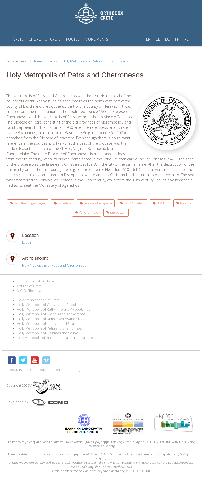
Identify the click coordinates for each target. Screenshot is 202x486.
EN (148, 39)
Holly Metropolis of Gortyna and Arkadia (47, 304)
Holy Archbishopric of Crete (38, 300)
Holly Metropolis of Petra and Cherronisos (49, 328)
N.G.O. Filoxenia (29, 290)
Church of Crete (29, 286)
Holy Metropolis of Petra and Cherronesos (95, 61)
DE (167, 39)
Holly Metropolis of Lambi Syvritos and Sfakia (51, 319)
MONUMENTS (96, 39)
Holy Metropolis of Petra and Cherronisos (54, 265)
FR (177, 39)
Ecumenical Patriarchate (35, 281)
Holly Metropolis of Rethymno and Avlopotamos (53, 309)
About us (15, 369)
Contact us (62, 369)
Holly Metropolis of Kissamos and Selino (47, 333)
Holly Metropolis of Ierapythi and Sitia (45, 323)
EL (158, 39)
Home (37, 61)
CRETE (18, 39)
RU (186, 39)
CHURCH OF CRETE (45, 39)
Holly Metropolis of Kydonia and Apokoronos (51, 314)
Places (52, 61)
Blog (77, 369)
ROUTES (73, 39)
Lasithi (27, 242)
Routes (44, 369)
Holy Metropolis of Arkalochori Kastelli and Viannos (55, 338)
